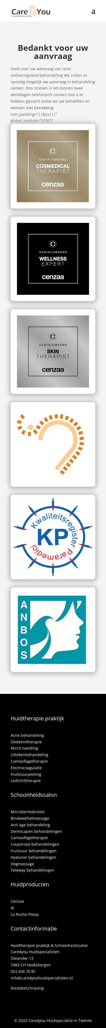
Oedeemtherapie (26, 741)
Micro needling (24, 748)
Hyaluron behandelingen (33, 857)
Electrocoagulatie (26, 767)
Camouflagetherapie (29, 761)
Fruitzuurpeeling (26, 774)
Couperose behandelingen (35, 844)
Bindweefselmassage (30, 818)
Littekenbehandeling (29, 754)
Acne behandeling (27, 735)
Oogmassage (22, 863)
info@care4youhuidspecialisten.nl (42, 978)
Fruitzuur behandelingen (34, 850)
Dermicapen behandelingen (36, 831)
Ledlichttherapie (26, 780)
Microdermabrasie (28, 811)
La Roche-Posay (25, 914)
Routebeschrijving (27, 988)
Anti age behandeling (30, 824)
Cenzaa (17, 901)
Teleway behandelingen (32, 870)
